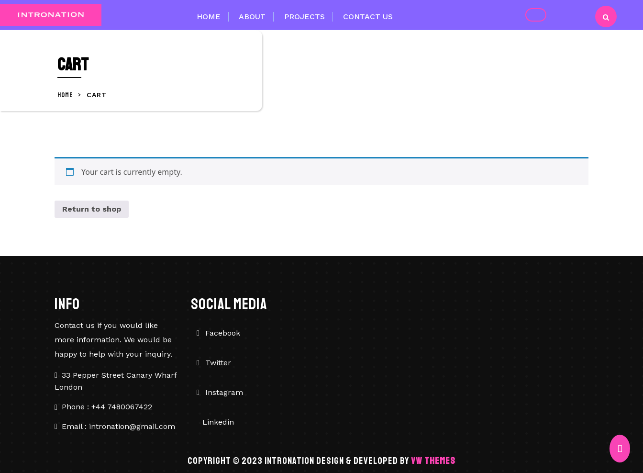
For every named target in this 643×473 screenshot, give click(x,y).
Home (209, 16)
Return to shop (91, 209)
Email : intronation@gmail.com (118, 426)
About (252, 16)
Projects (304, 16)
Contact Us (368, 16)
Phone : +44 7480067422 (107, 406)
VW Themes (432, 461)
